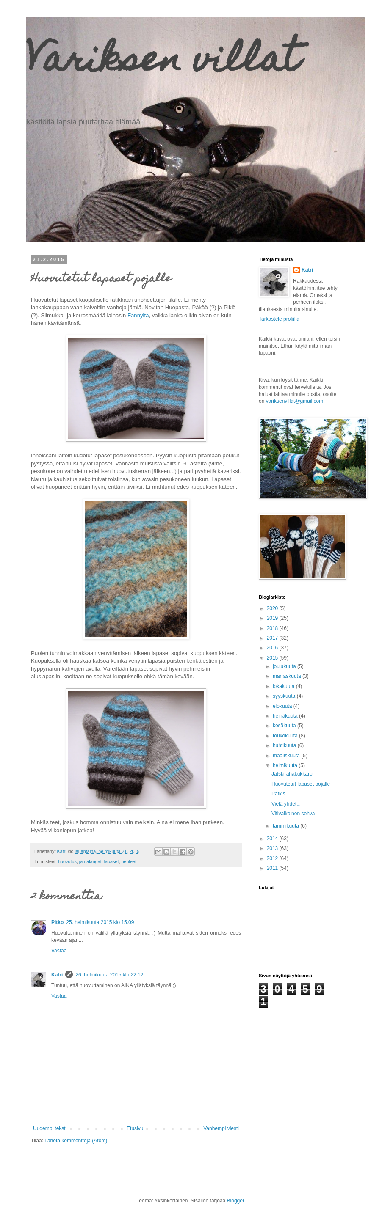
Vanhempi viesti (221, 1128)
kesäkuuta (285, 726)
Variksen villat (162, 62)
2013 (273, 848)
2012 (273, 858)
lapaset (111, 861)
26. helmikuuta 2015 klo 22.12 (109, 975)
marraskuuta (287, 676)
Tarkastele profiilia (279, 319)
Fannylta (138, 315)
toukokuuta (286, 736)
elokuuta (283, 706)
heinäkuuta (286, 716)
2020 (273, 608)
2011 (273, 868)
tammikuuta (286, 826)
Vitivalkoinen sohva (293, 814)
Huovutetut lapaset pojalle (300, 784)
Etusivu (135, 1128)
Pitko (57, 922)
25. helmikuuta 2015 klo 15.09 (100, 922)
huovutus (67, 861)
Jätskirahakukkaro (292, 774)
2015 (273, 658)
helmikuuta (286, 765)
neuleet (129, 861)
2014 (273, 839)
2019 (273, 618)
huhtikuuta (285, 745)
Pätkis (278, 794)
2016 (273, 648)
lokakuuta (284, 686)
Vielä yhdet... (286, 804)
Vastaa (58, 951)
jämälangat (90, 861)
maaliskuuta (287, 756)
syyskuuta (285, 696)
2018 (273, 628)
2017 (273, 638)
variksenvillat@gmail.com (295, 401)
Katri (57, 975)
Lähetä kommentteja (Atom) (75, 1141)
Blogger (235, 1201)
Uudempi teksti (49, 1128)
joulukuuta (285, 666)
